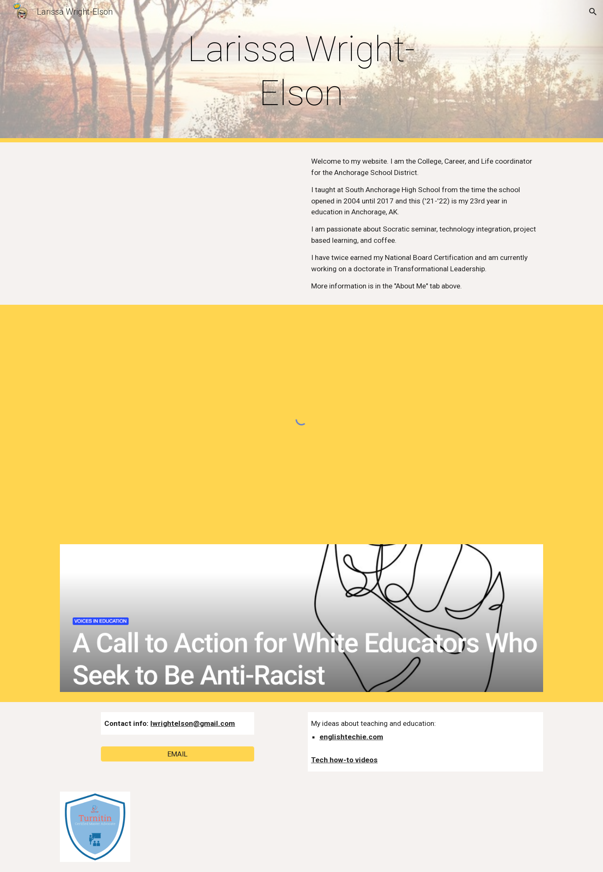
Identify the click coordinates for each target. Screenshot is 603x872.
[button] (593, 12)
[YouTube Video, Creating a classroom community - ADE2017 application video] (177, 218)
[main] (301, 71)
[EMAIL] (177, 754)
